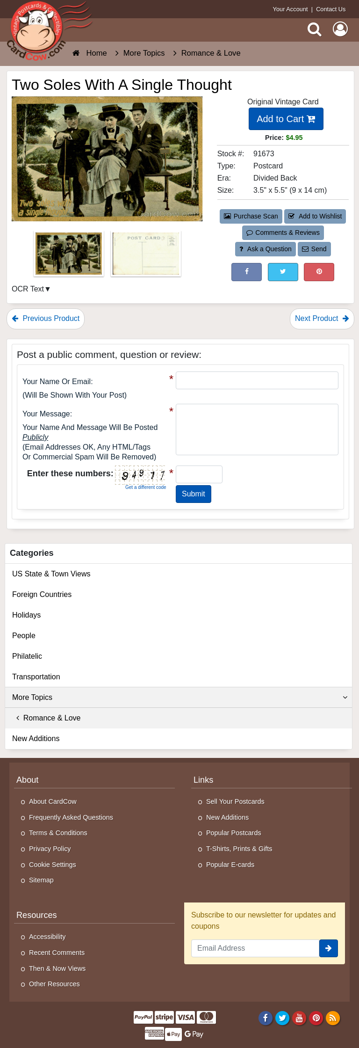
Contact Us (330, 9)
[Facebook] (265, 1017)
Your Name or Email (56, 382)
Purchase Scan (251, 216)
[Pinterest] (316, 1017)
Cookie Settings (52, 864)
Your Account (290, 9)
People (24, 636)
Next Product (322, 318)
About (27, 780)
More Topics (179, 697)
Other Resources (54, 984)
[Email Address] (255, 948)
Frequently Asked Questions (71, 817)
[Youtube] (299, 1017)
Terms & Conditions (58, 833)
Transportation (36, 677)
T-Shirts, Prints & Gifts (239, 848)
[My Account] (340, 29)
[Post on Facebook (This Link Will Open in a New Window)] (246, 272)
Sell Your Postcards (235, 801)
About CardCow (53, 801)
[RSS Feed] (333, 1017)
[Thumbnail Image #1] (69, 257)
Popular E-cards (230, 864)
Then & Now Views (57, 968)
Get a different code (145, 487)
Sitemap (41, 880)
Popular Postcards (233, 833)
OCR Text (28, 289)
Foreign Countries (42, 594)
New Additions (35, 738)
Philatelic (27, 656)
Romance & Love (46, 718)
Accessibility (47, 936)
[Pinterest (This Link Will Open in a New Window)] (319, 272)
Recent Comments (57, 952)
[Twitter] (282, 1017)
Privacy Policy (50, 848)
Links (203, 780)
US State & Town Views (51, 574)
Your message (46, 414)
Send (314, 249)
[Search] (315, 29)
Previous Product (45, 318)
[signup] (328, 948)
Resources (36, 915)
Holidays (26, 615)
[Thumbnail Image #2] (145, 257)
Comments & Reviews (283, 232)
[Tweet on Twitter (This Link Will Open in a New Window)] (283, 272)
